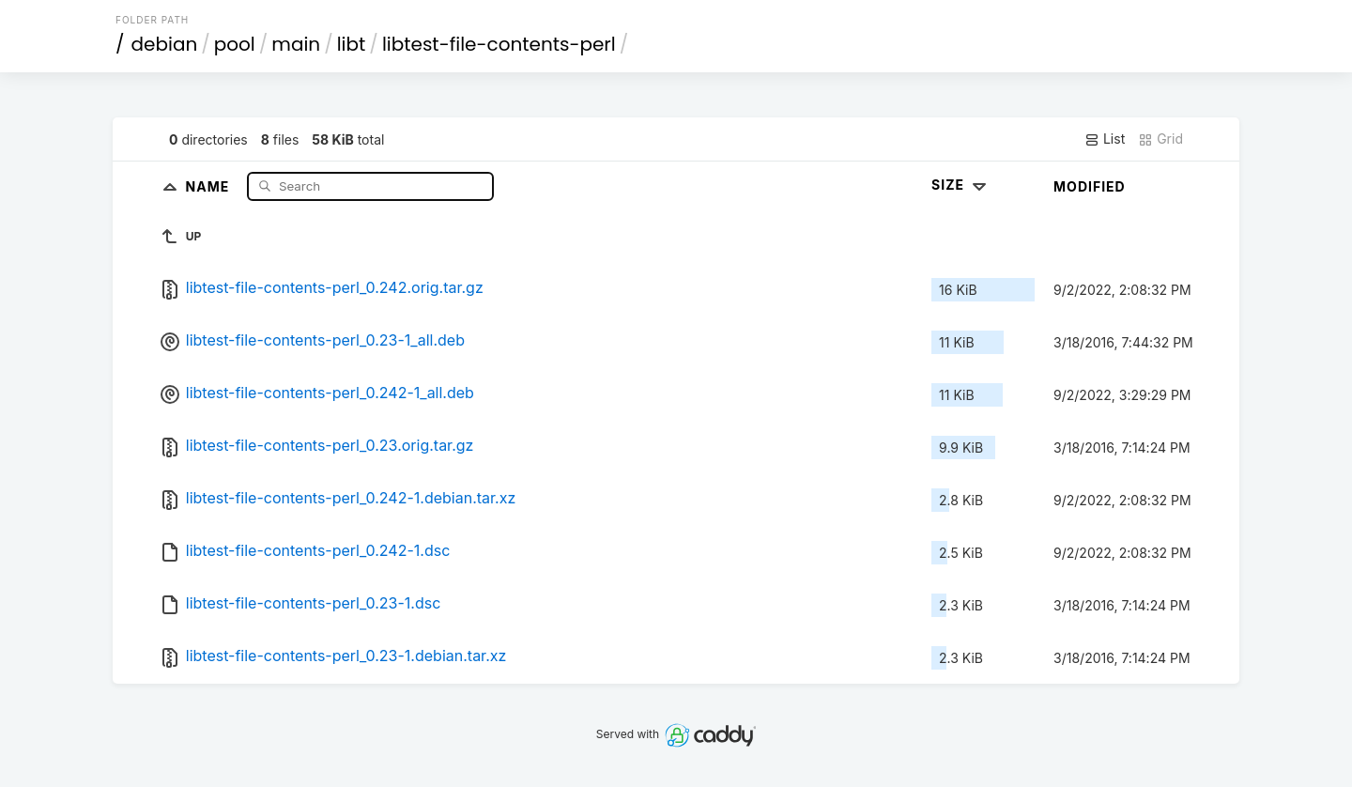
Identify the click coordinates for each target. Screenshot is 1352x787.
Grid (1160, 139)
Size (961, 185)
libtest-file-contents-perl (499, 44)
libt (351, 44)
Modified (1089, 186)
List (1104, 139)
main (295, 44)
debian (164, 44)
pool (234, 44)
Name (210, 185)
